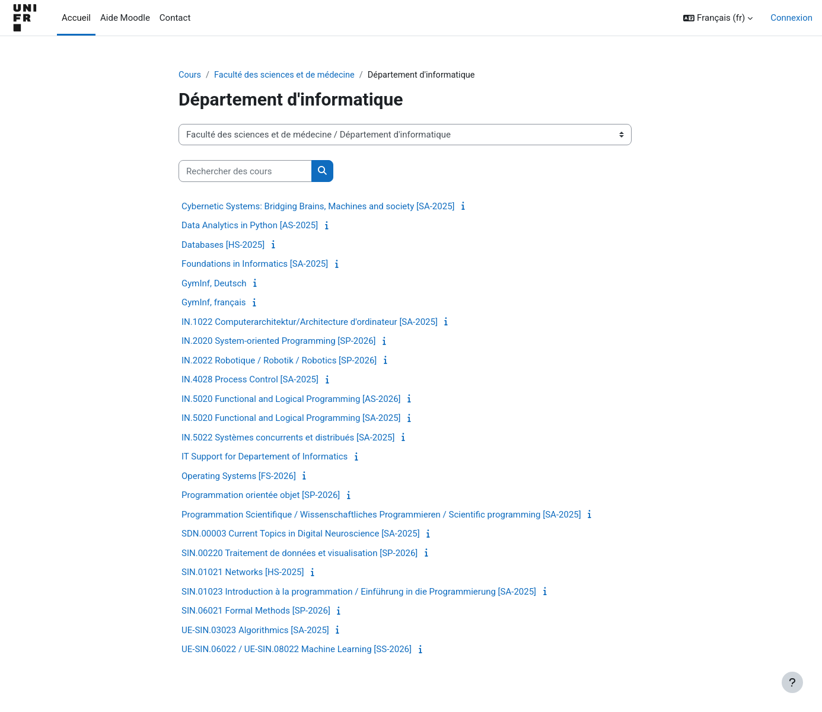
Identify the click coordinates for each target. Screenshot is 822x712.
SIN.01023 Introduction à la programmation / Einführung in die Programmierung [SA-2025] (358, 592)
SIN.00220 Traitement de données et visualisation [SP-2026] (299, 553)
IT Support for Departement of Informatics (264, 457)
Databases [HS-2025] (223, 245)
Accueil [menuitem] (76, 17)
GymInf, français (213, 303)
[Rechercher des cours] (245, 172)
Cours (190, 75)
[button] (718, 18)
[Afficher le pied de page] (792, 682)
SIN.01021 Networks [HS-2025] (242, 572)
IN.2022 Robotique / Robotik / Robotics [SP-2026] (279, 361)
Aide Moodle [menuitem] (125, 17)
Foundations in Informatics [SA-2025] (254, 264)
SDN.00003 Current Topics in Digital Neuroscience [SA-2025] (300, 534)
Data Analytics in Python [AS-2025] (249, 226)
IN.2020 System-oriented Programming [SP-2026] (278, 341)
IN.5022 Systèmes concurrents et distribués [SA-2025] (288, 438)
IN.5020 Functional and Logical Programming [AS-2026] (291, 399)
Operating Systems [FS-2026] (238, 476)
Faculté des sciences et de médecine (288, 75)
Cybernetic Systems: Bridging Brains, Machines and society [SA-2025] (318, 207)
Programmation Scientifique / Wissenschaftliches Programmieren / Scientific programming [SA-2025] (381, 515)
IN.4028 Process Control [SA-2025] (249, 380)
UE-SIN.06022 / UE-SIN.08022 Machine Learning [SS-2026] (296, 649)
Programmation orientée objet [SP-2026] (260, 495)
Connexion (791, 17)
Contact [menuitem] (175, 17)
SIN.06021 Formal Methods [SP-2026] (255, 611)
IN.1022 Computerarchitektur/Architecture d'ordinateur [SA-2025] (309, 322)
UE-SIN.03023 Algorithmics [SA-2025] (255, 630)
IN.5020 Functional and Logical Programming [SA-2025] (291, 418)
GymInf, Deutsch (214, 284)
